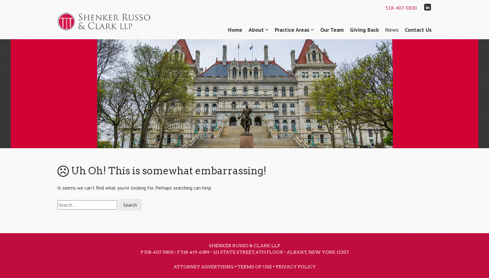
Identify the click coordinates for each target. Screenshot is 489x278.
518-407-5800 (401, 8)
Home (235, 29)
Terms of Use (254, 266)
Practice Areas (292, 29)
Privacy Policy (296, 266)
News (392, 29)
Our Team (332, 29)
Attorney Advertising (203, 266)
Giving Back (364, 29)
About (256, 29)
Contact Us (418, 29)
